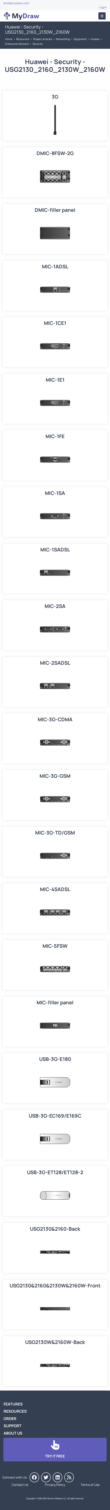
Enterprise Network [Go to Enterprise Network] (17, 44)
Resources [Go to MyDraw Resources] (22, 39)
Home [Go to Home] (8, 39)
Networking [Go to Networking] (63, 39)
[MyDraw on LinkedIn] (57, 1477)
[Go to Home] (21, 16)
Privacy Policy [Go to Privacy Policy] (55, 1485)
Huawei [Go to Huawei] (95, 39)
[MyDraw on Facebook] (34, 1477)
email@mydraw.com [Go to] (16, 3)
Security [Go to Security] (38, 44)
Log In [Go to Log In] (103, 7)
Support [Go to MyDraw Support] (13, 1425)
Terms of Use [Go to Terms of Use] (90, 1485)
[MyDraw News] (69, 1477)
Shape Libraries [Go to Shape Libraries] (42, 39)
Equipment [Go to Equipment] (80, 39)
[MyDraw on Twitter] (46, 1477)
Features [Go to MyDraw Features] (13, 1404)
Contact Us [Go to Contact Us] (20, 1485)
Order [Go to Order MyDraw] (10, 1418)
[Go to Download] (55, 1449)
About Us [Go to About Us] (13, 1433)
